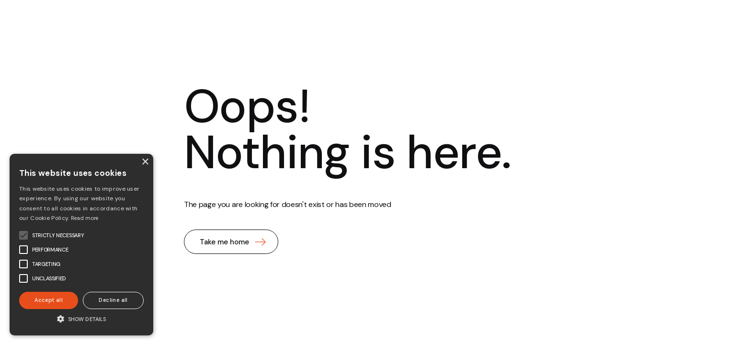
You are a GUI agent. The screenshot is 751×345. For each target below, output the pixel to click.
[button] (81, 318)
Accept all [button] (48, 300)
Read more (85, 218)
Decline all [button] (113, 300)
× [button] (144, 162)
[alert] (81, 244)
